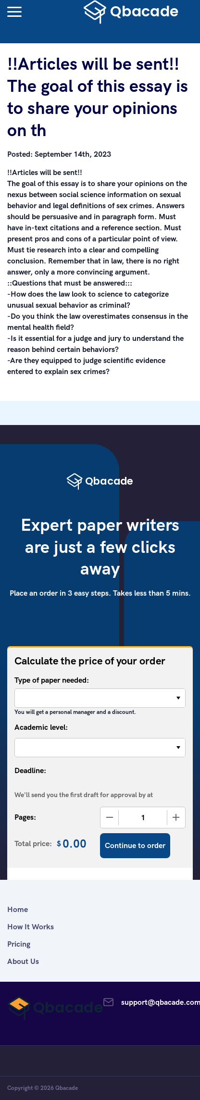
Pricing (18, 944)
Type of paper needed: (51, 680)
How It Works (30, 926)
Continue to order (135, 845)
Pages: (25, 817)
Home (17, 909)
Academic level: (41, 727)
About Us (23, 961)
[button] (14, 12)
